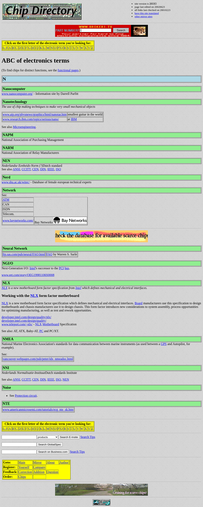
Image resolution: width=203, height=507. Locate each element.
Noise (7, 388)
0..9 (5, 47)
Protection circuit (26, 395)
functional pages (68, 70)
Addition (39, 472)
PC (41, 331)
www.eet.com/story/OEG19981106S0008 (28, 275)
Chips (22, 476)
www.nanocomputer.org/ (17, 93)
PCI (61, 268)
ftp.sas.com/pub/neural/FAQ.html (24, 254)
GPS (164, 344)
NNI (6, 368)
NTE (6, 404)
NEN (6, 161)
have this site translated (147, 13)
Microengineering (24, 127)
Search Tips (87, 437)
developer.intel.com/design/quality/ (24, 320)
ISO (58, 169)
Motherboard (50, 324)
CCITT (26, 169)
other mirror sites (143, 16)
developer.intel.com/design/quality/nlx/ (26, 317)
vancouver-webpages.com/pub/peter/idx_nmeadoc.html (38, 359)
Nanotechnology (15, 102)
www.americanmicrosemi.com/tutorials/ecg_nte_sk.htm (38, 409)
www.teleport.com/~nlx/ (17, 324)
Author (63, 462)
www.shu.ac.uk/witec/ (16, 182)
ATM (6, 199)
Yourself (23, 467)
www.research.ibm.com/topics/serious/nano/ (31, 119)
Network (9, 190)
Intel (32, 268)
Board (138, 303)
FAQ (49, 254)
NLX (6, 283)
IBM (74, 119)
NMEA (8, 339)
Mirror (37, 462)
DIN (43, 169)
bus (67, 268)
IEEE (50, 169)
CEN (35, 169)
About (51, 462)
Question (52, 472)
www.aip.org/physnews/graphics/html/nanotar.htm (35, 114)
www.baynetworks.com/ (18, 220)
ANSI (16, 169)
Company (39, 467)
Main (21, 462)
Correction (25, 472)
